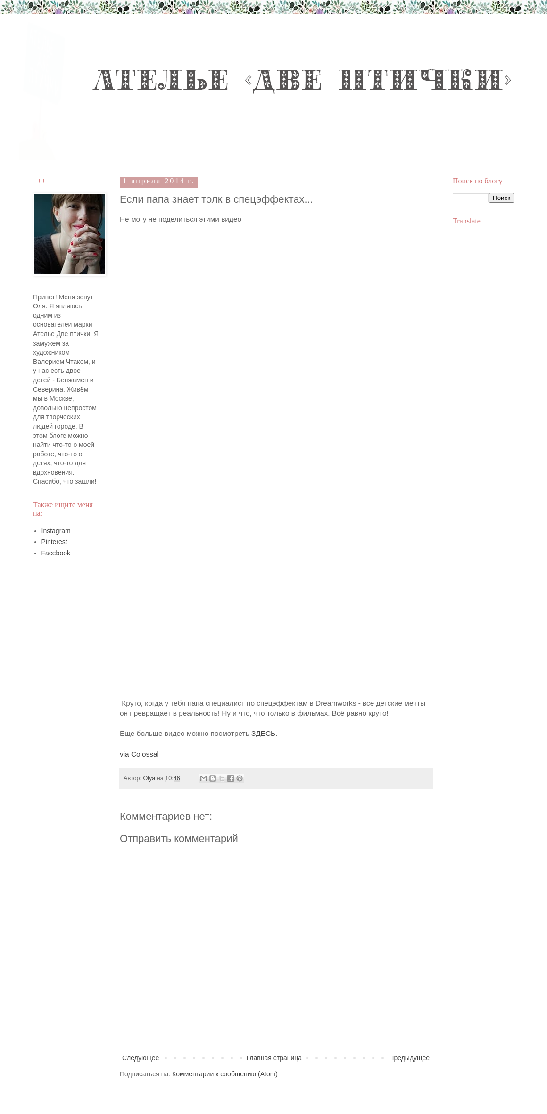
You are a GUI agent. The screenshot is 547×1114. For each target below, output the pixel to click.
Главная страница (274, 1058)
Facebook (55, 553)
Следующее (140, 1058)
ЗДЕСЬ (263, 733)
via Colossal (139, 754)
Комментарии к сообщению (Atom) (225, 1074)
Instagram (56, 531)
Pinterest (54, 541)
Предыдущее (409, 1058)
